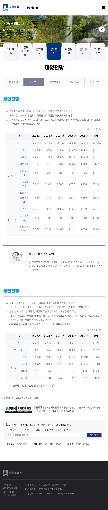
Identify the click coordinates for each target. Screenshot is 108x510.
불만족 (50, 429)
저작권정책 (7, 485)
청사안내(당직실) (9, 495)
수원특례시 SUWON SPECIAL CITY (31, 8)
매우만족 (14, 429)
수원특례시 (13, 473)
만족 (27, 429)
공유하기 (102, 29)
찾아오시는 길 (8, 492)
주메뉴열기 (103, 7)
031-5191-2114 (56, 489)
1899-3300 (44, 489)
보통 (38, 429)
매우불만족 (64, 429)
